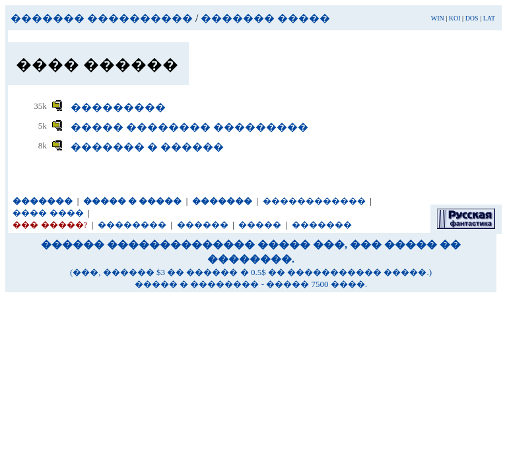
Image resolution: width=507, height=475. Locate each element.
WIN (437, 18)
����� (259, 225)
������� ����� (265, 18)
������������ (314, 201)
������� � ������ (147, 146)
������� (322, 225)
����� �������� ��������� (189, 127)
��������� (118, 107)
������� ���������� (102, 18)
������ (202, 225)
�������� (132, 225)
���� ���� (48, 213)
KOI (455, 18)
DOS (472, 18)
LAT (489, 18)
